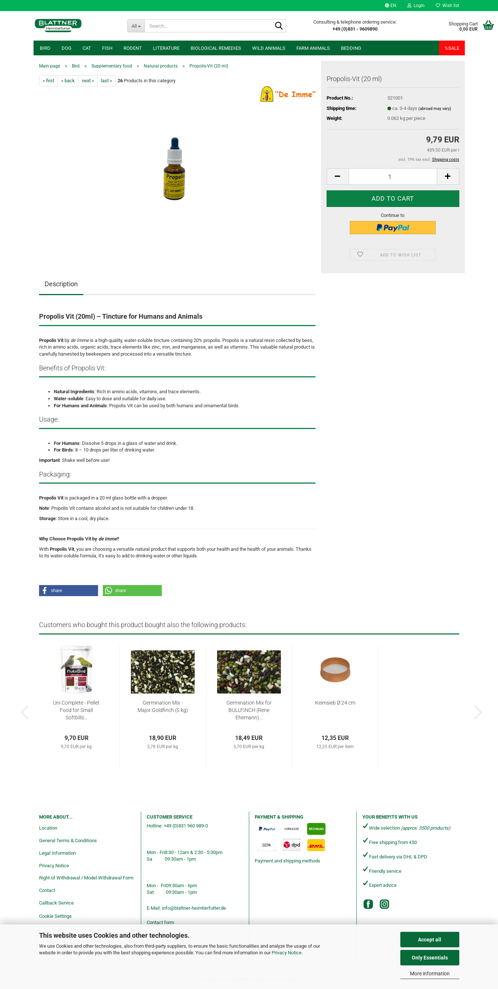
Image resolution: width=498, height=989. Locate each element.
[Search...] (135, 25)
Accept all (429, 940)
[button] (390, 5)
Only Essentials (430, 958)
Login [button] (416, 5)
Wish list (447, 5)
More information (430, 973)
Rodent (132, 48)
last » (106, 80)
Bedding (351, 48)
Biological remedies (216, 48)
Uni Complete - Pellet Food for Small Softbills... (76, 710)
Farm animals (313, 48)
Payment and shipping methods (287, 861)
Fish (107, 48)
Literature (166, 48)
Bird (45, 48)
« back (68, 80)
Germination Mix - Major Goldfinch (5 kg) (162, 706)
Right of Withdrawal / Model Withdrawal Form (86, 878)
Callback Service (56, 903)
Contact (47, 890)
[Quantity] (393, 176)
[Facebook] (368, 904)
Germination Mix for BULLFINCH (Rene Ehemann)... (249, 710)
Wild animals (268, 48)
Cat (87, 48)
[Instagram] (384, 904)
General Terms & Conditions (68, 840)
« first (48, 80)
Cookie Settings (55, 916)
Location (48, 828)
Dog (67, 48)
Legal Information (57, 853)
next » (88, 80)
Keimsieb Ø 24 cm (335, 703)
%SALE (452, 48)
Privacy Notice (287, 952)
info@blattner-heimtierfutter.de (194, 908)
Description (61, 284)
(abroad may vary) (434, 108)
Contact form (160, 922)
